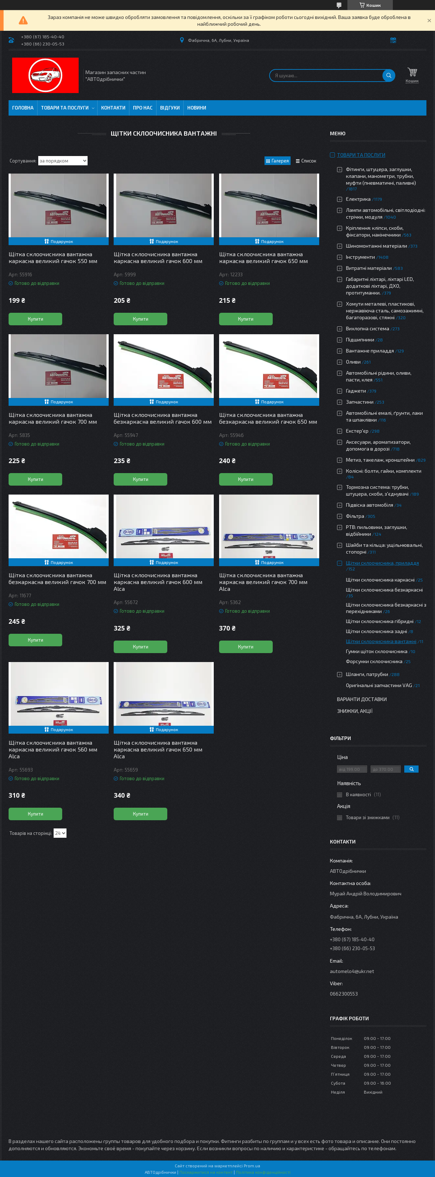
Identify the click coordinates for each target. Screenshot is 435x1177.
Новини (196, 108)
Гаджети (356, 391)
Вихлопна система (367, 328)
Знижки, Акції (355, 711)
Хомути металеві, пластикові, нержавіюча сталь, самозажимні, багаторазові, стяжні (385, 310)
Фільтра (355, 516)
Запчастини (360, 402)
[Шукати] (388, 75)
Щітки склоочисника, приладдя (382, 563)
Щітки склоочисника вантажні (381, 641)
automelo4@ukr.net (352, 971)
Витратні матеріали (369, 268)
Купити (35, 319)
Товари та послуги (65, 108)
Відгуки (170, 108)
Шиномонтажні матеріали (376, 246)
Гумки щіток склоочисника (376, 651)
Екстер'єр (357, 431)
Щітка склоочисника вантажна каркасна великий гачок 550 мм (53, 257)
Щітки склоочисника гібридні (380, 621)
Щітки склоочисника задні (376, 631)
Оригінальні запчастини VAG (379, 685)
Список (308, 161)
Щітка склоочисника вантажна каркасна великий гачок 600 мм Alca (158, 582)
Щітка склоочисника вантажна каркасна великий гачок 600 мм (158, 257)
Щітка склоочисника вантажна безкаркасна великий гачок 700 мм (57, 578)
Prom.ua (252, 1165)
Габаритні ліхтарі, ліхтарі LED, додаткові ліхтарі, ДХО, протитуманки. (380, 286)
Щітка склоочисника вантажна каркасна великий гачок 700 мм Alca (263, 582)
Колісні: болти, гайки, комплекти (383, 471)
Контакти (113, 108)
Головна (23, 108)
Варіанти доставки (362, 699)
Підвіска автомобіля (369, 505)
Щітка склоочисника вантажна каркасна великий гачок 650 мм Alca (158, 749)
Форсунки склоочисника (374, 661)
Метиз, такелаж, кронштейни (380, 460)
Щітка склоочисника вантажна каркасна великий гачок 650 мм (263, 257)
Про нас (143, 108)
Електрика (358, 199)
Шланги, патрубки (367, 674)
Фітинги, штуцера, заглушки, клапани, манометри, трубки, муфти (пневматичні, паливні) (381, 176)
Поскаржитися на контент (206, 1171)
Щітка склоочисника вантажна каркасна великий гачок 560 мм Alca (53, 749)
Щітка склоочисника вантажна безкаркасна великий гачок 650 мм (268, 418)
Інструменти (360, 257)
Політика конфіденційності (263, 1171)
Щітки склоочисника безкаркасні (384, 590)
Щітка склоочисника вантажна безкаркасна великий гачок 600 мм (163, 418)
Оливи (353, 362)
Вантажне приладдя (370, 350)
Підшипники (360, 339)
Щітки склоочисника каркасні (380, 580)
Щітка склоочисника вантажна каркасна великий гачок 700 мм (53, 418)
